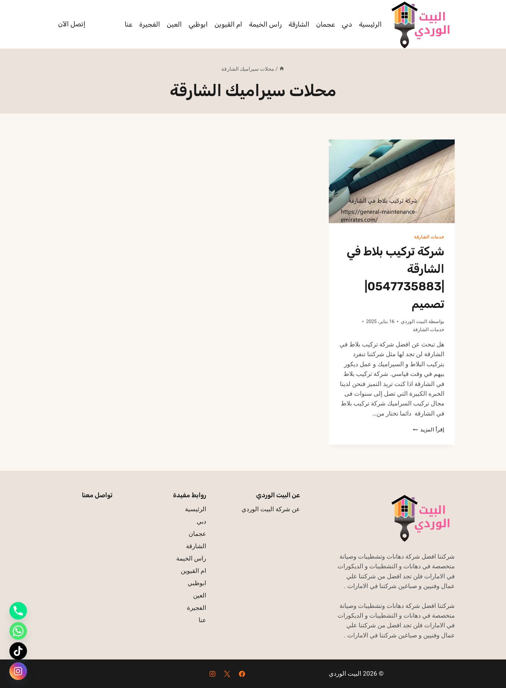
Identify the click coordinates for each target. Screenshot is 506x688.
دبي (347, 24)
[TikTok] (18, 651)
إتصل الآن (71, 24)
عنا (128, 24)
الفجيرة (149, 24)
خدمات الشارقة (429, 237)
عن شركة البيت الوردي (270, 509)
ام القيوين (228, 24)
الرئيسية (370, 24)
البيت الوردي (414, 321)
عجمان (325, 24)
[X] (227, 674)
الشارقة (299, 24)
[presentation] (391, 181)
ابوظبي (198, 24)
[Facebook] (242, 674)
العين (174, 24)
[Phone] (18, 611)
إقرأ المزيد (428, 430)
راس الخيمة (265, 24)
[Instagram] (212, 674)
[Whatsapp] (18, 631)
